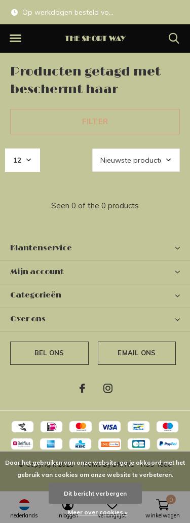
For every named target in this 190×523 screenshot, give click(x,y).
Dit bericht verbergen (95, 493)
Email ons (137, 353)
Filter (95, 121)
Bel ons (49, 353)
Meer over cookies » (98, 512)
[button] (15, 38)
